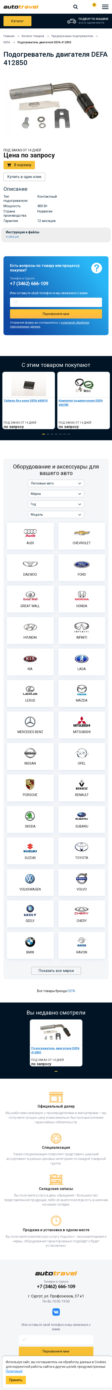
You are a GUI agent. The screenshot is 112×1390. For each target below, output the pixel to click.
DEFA (71, 991)
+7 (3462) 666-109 (83, 7)
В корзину (19, 165)
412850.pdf (12, 236)
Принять (15, 1380)
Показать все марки (56, 970)
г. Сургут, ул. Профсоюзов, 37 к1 (56, 1296)
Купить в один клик (24, 177)
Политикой (14, 1371)
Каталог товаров (17, 21)
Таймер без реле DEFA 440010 (26, 400)
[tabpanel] (28, 400)
